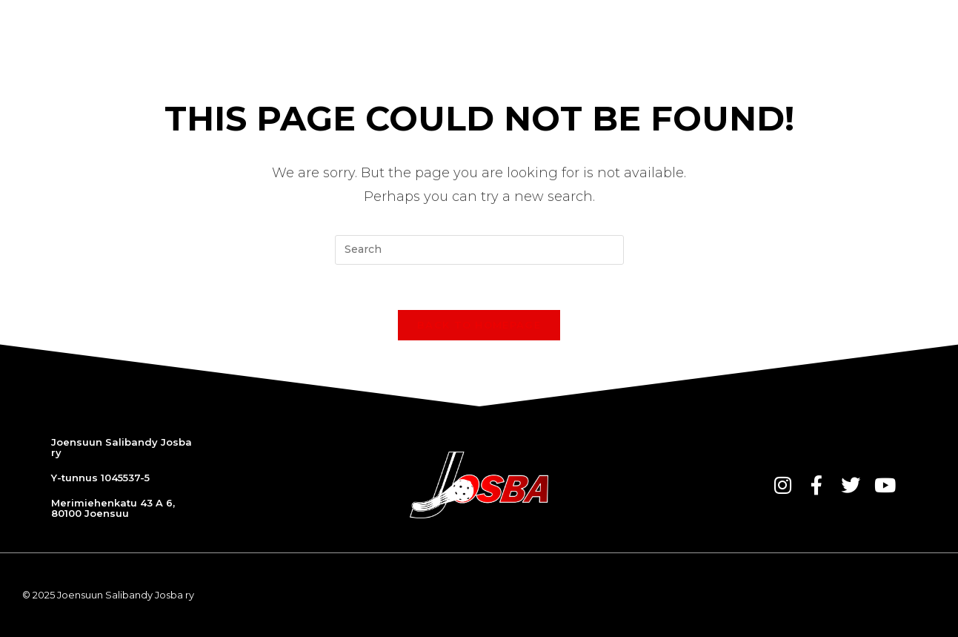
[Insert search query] (479, 250)
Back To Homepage (479, 325)
